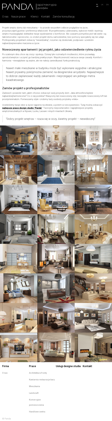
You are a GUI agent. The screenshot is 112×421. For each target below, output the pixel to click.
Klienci (34, 16)
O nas (5, 16)
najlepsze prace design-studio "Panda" (22, 108)
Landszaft (33, 393)
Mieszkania (34, 386)
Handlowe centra (37, 412)
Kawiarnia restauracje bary (42, 379)
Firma (5, 366)
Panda (8, 418)
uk (102, 5)
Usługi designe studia (68, 366)
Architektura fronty (38, 373)
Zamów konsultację (64, 16)
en (107, 5)
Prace (32, 366)
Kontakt (45, 16)
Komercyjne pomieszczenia (36, 402)
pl (97, 5)
